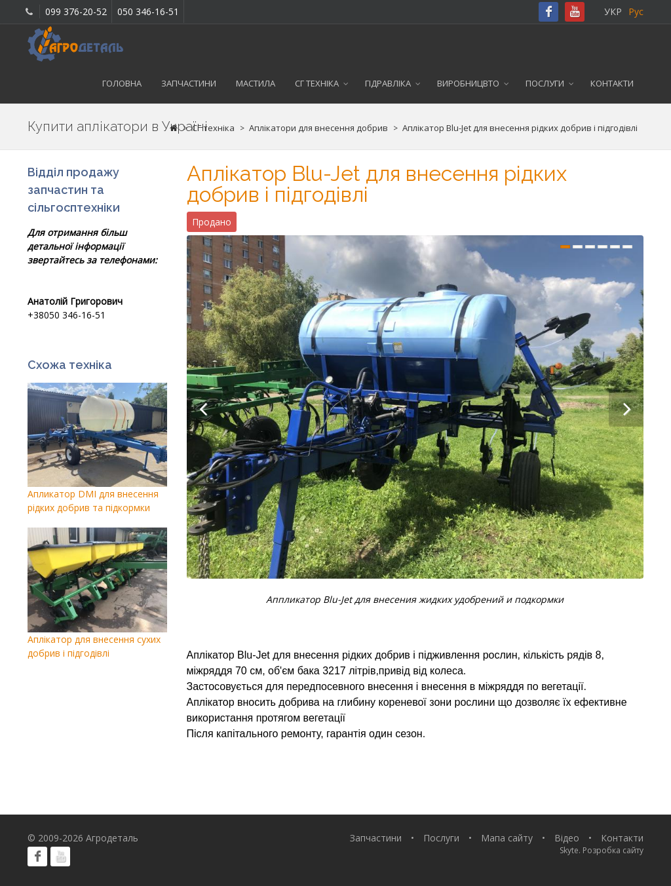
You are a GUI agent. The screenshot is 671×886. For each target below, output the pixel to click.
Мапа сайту (507, 838)
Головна (122, 83)
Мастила (255, 83)
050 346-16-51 (148, 11)
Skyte (569, 850)
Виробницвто (468, 83)
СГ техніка (317, 83)
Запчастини (188, 83)
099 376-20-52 (76, 11)
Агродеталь (112, 838)
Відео (566, 838)
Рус (635, 11)
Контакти (612, 83)
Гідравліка (388, 83)
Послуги (545, 83)
